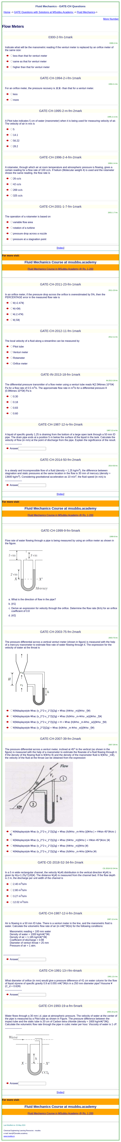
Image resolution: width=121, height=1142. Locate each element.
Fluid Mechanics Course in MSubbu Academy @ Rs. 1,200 (60, 269)
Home (7, 12)
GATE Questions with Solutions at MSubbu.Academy (44, 12)
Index (60, 248)
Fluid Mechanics (86, 12)
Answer (14, 448)
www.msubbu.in (9, 1136)
